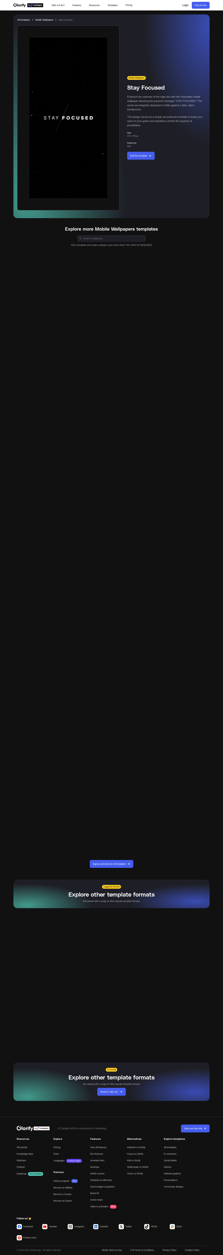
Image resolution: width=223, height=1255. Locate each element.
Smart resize (96, 1199)
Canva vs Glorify (135, 1154)
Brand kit (94, 1193)
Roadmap (21, 1173)
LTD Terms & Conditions (142, 1250)
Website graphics (172, 1173)
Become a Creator (62, 1194)
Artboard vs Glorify (136, 1147)
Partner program (61, 1181)
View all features (98, 1147)
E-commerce (170, 1154)
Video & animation (99, 1206)
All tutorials (22, 1147)
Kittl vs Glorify (133, 1160)
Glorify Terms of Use (112, 1250)
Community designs (173, 1186)
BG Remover (96, 1154)
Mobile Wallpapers (44, 20)
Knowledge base (25, 1154)
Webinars (21, 1160)
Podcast (21, 1167)
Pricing (56, 1147)
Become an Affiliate (62, 1187)
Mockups (94, 1167)
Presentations (170, 1180)
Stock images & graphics (102, 1186)
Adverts (167, 1167)
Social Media (170, 1160)
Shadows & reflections (101, 1180)
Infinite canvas (97, 1173)
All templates (23, 20)
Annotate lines (97, 1160)
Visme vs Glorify (135, 1173)
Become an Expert (62, 1200)
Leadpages (59, 1160)
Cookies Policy (192, 1250)
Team (56, 1154)
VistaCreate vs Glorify (137, 1167)
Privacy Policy (169, 1250)
